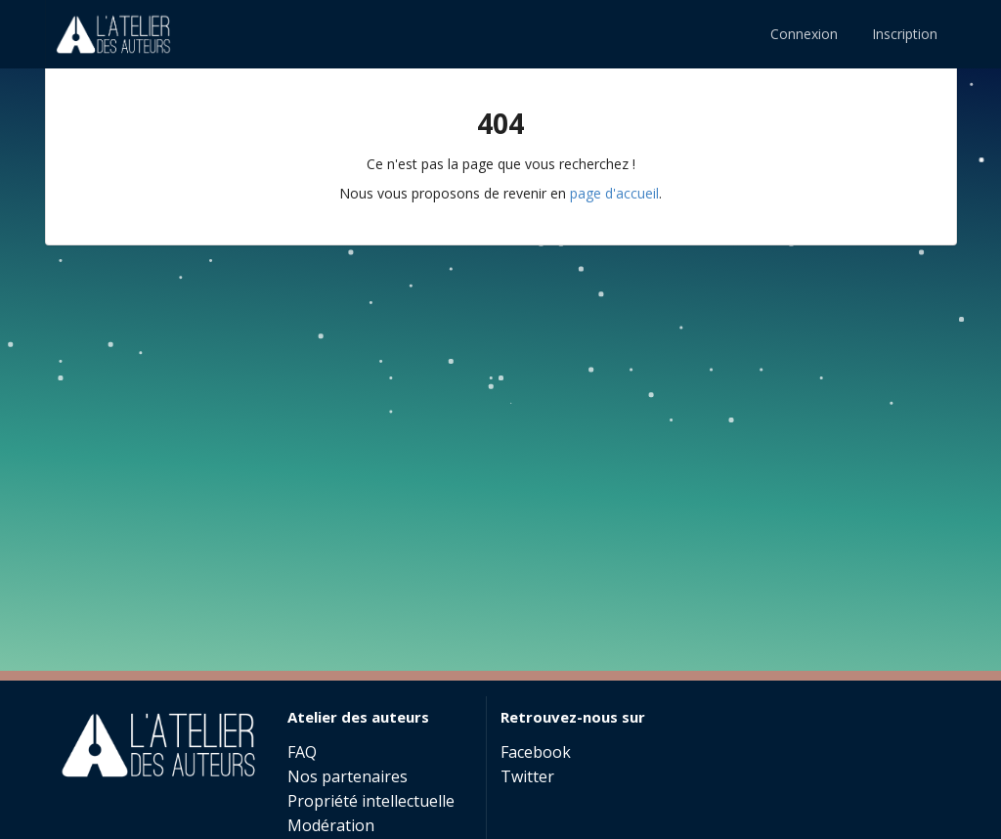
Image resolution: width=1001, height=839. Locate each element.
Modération (330, 825)
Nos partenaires (347, 776)
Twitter (527, 775)
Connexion (804, 33)
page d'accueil (614, 193)
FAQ (302, 753)
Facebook (535, 753)
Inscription (904, 33)
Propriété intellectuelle (371, 801)
